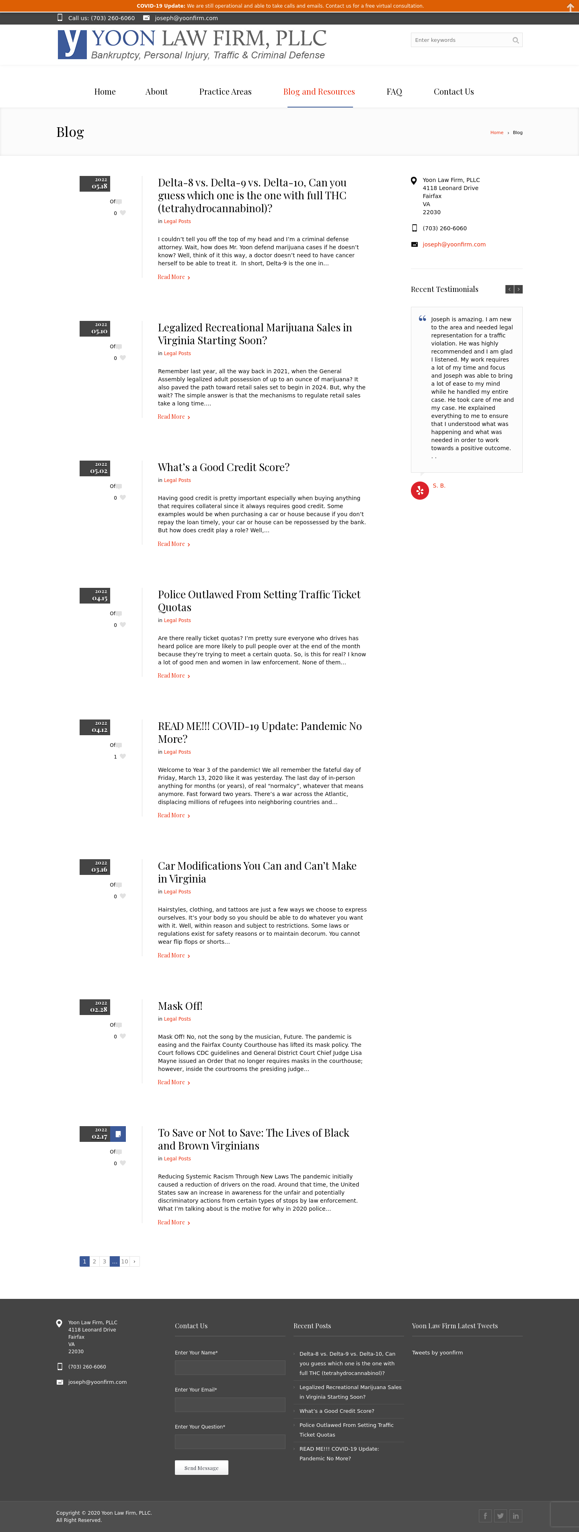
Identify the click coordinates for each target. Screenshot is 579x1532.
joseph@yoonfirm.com (186, 18)
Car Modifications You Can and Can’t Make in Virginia (257, 871)
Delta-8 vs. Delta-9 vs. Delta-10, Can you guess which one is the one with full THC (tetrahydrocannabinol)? (252, 195)
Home (497, 132)
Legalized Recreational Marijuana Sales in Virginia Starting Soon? (255, 333)
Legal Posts (177, 221)
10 (124, 1261)
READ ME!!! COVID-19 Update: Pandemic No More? (260, 732)
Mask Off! (180, 1006)
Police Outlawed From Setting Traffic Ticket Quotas (259, 600)
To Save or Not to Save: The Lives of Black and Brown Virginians (253, 1138)
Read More (171, 277)
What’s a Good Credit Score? (224, 467)
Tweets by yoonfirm (437, 1353)
